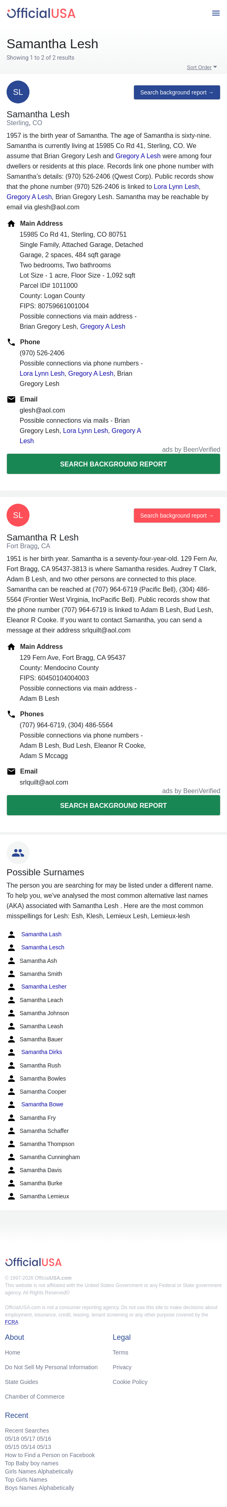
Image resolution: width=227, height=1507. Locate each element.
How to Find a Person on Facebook (50, 1455)
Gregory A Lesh (138, 155)
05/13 (44, 1447)
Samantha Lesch (35, 948)
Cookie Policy (130, 1382)
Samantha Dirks (34, 1052)
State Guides (21, 1382)
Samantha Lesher (36, 987)
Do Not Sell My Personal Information (51, 1367)
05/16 (44, 1438)
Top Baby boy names (32, 1463)
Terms (120, 1352)
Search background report (113, 464)
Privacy (122, 1367)
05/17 (28, 1438)
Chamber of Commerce (35, 1396)
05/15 (12, 1447)
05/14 (28, 1447)
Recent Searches (27, 1430)
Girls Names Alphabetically (39, 1471)
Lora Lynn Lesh (176, 186)
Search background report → (177, 92)
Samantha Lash (34, 935)
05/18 (12, 1438)
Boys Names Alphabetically (39, 1488)
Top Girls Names (26, 1479)
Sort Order (199, 67)
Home (12, 1352)
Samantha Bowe (35, 1105)
